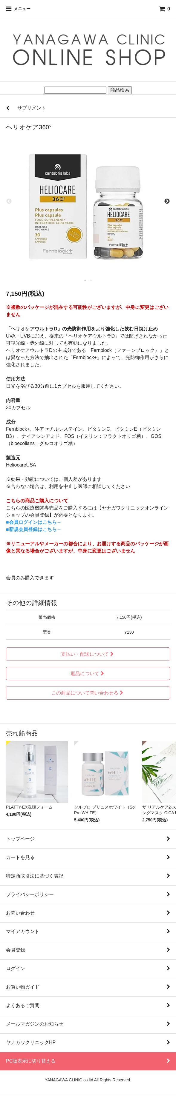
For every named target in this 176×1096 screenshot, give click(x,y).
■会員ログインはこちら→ (34, 522)
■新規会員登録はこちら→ (34, 529)
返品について (88, 673)
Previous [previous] (9, 202)
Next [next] (167, 202)
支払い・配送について (88, 654)
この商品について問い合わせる (88, 692)
